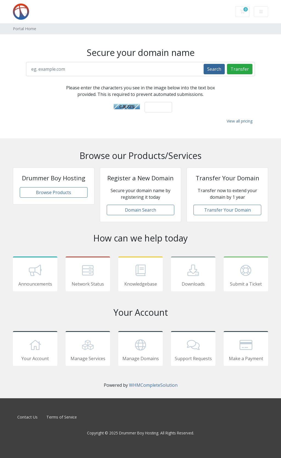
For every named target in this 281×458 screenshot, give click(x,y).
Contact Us (27, 417)
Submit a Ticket (246, 275)
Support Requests (193, 349)
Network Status (88, 275)
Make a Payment (246, 349)
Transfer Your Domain (227, 210)
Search (214, 69)
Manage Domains (140, 349)
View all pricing (239, 121)
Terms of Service (61, 417)
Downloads (193, 275)
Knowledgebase (140, 275)
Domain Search (140, 210)
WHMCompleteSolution (153, 385)
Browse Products (53, 192)
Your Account (35, 349)
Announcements (35, 275)
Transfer (240, 69)
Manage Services (88, 349)
